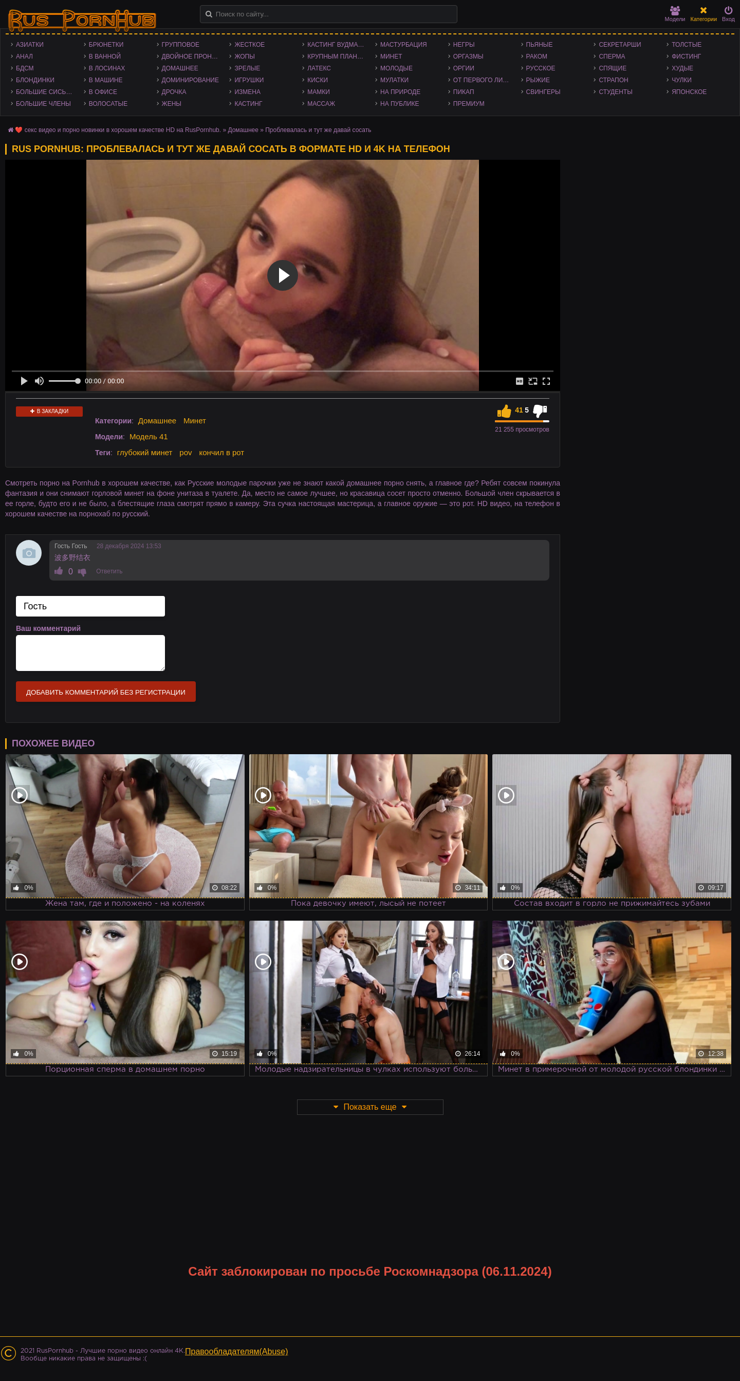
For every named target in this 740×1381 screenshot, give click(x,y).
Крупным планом (337, 56)
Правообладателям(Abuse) (236, 1351)
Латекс (319, 68)
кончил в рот (221, 452)
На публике (399, 103)
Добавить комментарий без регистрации (106, 692)
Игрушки (249, 80)
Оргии (463, 68)
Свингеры (543, 92)
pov (185, 452)
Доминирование (190, 80)
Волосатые (108, 103)
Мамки (318, 92)
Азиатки (30, 44)
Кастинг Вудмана (336, 44)
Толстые (686, 44)
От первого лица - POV (484, 80)
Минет (391, 56)
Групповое (180, 44)
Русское (541, 68)
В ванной (105, 56)
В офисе (103, 92)
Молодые (396, 68)
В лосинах (107, 68)
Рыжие (538, 80)
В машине (106, 80)
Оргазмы (468, 56)
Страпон (613, 80)
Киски (317, 80)
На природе (400, 92)
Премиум (469, 103)
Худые (682, 68)
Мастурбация (403, 44)
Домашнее (180, 68)
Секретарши (620, 44)
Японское (689, 92)
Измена (247, 92)
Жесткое (249, 44)
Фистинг (686, 56)
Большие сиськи (45, 92)
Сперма (612, 56)
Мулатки (394, 80)
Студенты (615, 92)
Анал (24, 56)
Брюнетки (106, 44)
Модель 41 (149, 436)
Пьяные (539, 44)
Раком (536, 56)
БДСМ (25, 68)
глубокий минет (145, 452)
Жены (171, 103)
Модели (675, 14)
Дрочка (174, 92)
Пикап (463, 92)
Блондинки (35, 80)
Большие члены (43, 103)
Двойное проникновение (193, 56)
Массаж (321, 103)
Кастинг (248, 103)
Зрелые (247, 68)
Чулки (682, 80)
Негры (464, 44)
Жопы (244, 56)
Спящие (612, 68)
